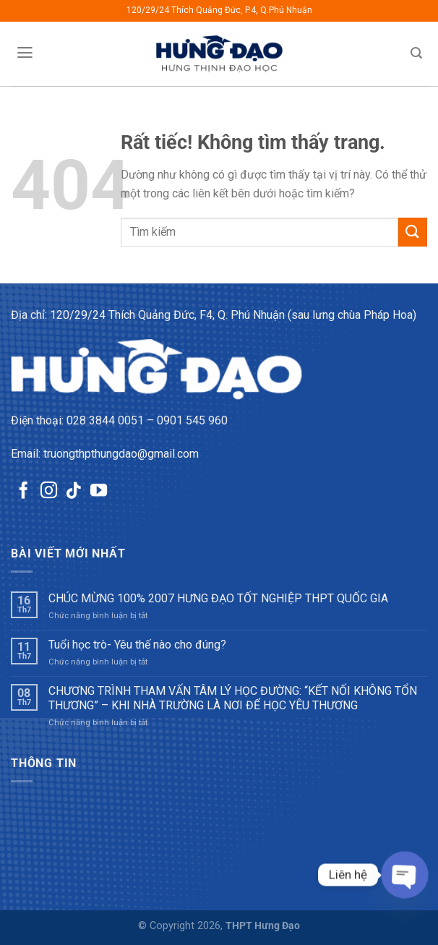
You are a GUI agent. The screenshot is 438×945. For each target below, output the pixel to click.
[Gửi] (412, 232)
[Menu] (24, 53)
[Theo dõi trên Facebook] (23, 491)
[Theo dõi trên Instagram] (48, 491)
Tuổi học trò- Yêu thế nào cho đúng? (137, 644)
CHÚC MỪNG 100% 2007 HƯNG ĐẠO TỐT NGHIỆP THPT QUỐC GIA (218, 598)
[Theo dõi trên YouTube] (98, 491)
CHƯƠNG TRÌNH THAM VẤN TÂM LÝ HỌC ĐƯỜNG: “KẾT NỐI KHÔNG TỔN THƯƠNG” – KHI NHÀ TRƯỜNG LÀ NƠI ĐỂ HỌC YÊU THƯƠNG (232, 697)
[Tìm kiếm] (416, 53)
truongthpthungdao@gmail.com (121, 454)
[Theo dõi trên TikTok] (73, 491)
